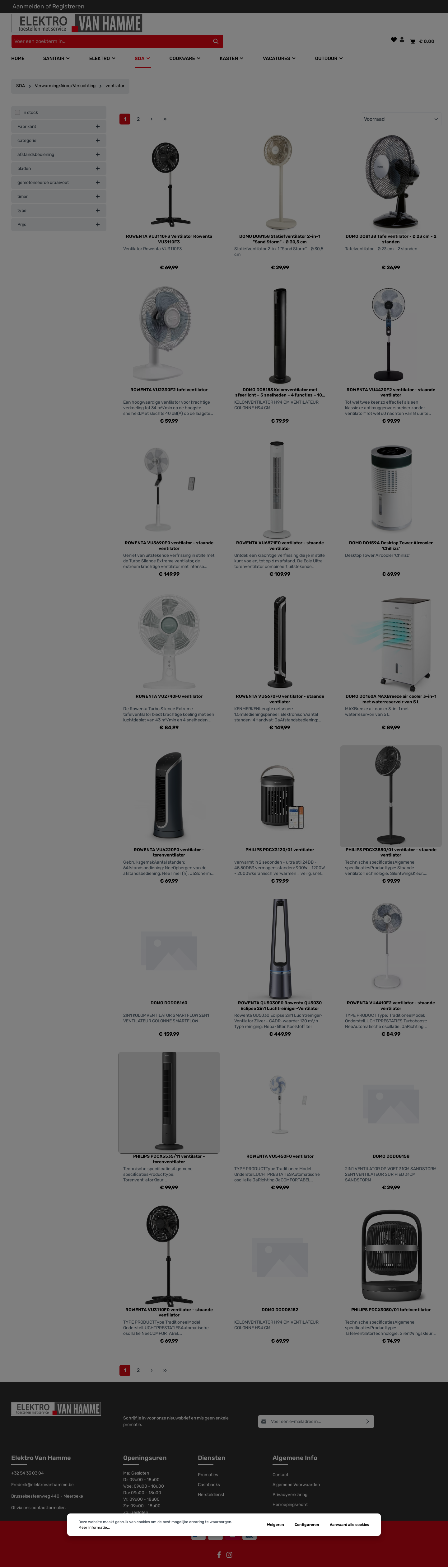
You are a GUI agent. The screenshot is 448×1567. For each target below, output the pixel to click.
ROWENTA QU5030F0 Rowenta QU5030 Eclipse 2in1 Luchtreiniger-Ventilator (280, 993)
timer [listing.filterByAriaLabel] (58, 183)
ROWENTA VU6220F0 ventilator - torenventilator (169, 839)
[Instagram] (229, 1544)
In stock (30, 99)
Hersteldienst (211, 1482)
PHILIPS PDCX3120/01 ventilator (279, 837)
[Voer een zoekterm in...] (217, 25)
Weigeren (275, 1524)
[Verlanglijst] (393, 23)
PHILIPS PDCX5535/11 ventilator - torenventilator (169, 1146)
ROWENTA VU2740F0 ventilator (169, 684)
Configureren (307, 1524)
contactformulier (48, 1495)
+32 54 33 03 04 (27, 1460)
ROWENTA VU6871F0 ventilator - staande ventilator (280, 533)
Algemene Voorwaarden (296, 1472)
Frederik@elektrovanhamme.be (42, 1472)
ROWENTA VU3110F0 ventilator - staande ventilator (169, 1299)
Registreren (68, 6)
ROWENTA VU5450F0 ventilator (280, 1144)
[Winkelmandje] (422, 25)
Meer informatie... (94, 1527)
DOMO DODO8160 (169, 990)
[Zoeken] (322, 25)
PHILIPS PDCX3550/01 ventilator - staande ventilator (391, 839)
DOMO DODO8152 (280, 1297)
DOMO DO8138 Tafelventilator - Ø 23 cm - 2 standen (391, 226)
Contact (280, 1462)
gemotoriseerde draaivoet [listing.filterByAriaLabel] (58, 169)
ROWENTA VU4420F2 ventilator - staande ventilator (391, 379)
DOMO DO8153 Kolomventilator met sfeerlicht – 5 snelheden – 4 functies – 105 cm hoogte (280, 379)
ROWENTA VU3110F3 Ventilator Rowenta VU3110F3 (169, 226)
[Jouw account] (402, 23)
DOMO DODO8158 (391, 1144)
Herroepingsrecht (290, 1492)
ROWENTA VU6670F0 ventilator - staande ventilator (280, 686)
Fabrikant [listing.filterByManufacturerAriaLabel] (58, 113)
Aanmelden (28, 6)
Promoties (208, 1462)
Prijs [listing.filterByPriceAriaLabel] (58, 211)
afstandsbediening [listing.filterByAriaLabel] (58, 141)
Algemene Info (295, 1445)
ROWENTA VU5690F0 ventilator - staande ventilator (169, 533)
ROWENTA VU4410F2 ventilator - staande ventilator (391, 993)
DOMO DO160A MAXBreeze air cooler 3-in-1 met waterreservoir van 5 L (391, 686)
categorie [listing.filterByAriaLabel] (58, 127)
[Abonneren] (368, 1408)
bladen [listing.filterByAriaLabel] (58, 155)
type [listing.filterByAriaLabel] (58, 197)
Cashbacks (209, 1472)
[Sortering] (401, 106)
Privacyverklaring (290, 1482)
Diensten (212, 1445)
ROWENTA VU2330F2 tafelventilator (169, 377)
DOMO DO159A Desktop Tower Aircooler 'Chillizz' (391, 533)
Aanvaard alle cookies (349, 1524)
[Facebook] (219, 1544)
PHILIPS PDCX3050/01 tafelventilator (391, 1297)
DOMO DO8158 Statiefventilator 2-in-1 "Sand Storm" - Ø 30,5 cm (279, 226)
